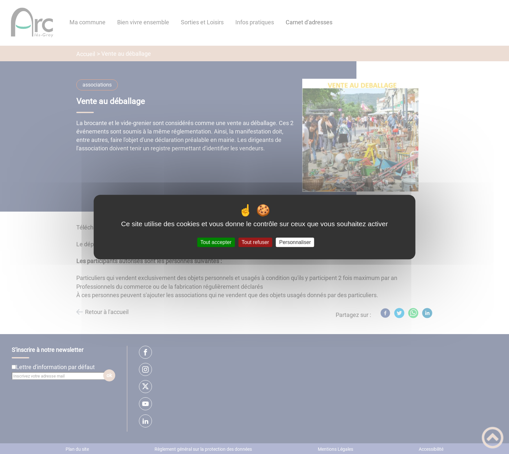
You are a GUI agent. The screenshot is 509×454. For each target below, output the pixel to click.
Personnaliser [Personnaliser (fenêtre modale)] (295, 242)
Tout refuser (255, 242)
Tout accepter (215, 242)
